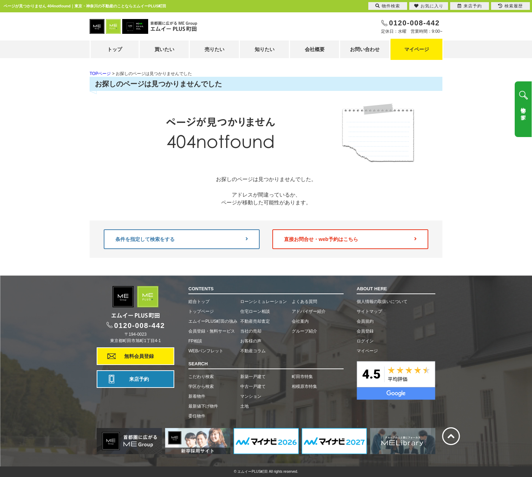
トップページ (201, 311)
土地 (244, 406)
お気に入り (428, 6)
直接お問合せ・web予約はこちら (350, 239)
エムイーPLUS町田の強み (212, 321)
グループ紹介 (304, 331)
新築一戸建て (253, 376)
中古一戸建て (253, 386)
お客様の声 (250, 341)
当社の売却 (250, 331)
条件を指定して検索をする (181, 239)
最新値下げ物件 (203, 406)
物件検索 (387, 6)
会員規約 (365, 321)
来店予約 (139, 379)
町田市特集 (302, 376)
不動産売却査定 (255, 321)
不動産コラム (253, 350)
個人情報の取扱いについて (382, 301)
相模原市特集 (304, 386)
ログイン (365, 341)
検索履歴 (510, 6)
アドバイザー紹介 (309, 311)
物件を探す (523, 111)
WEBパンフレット (205, 350)
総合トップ (199, 301)
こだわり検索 (201, 376)
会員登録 (365, 331)
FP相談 (195, 341)
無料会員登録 (139, 356)
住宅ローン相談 (255, 311)
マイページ (416, 49)
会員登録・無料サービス (211, 331)
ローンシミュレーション (263, 301)
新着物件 (196, 396)
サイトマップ (369, 311)
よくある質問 (304, 301)
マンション (250, 396)
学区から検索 (201, 386)
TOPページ (100, 73)
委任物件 (196, 416)
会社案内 (300, 321)
